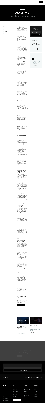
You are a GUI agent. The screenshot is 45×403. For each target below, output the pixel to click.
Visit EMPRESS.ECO (35, 65)
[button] (6, 2)
